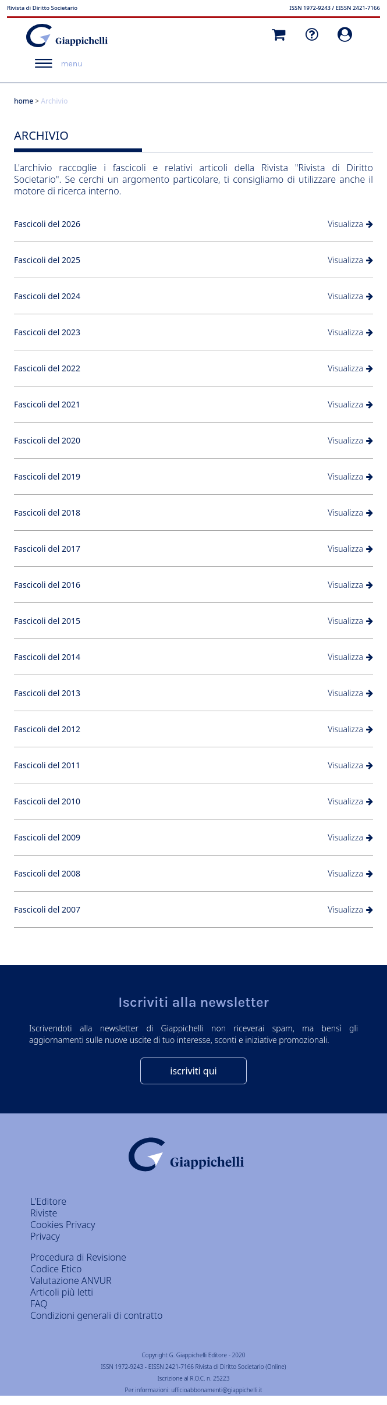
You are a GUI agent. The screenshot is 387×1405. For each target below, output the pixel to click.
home (23, 101)
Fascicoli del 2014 (47, 656)
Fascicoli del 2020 (47, 440)
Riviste (43, 1213)
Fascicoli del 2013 (47, 692)
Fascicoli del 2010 (47, 801)
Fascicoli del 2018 (47, 512)
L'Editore (48, 1201)
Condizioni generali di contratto (96, 1315)
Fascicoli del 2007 (47, 909)
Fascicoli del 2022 (47, 368)
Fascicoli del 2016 (47, 584)
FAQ (38, 1303)
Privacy (45, 1236)
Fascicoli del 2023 (47, 332)
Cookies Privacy (62, 1224)
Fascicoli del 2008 (47, 873)
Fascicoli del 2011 (47, 765)
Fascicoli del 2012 (47, 729)
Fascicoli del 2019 (47, 476)
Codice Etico (55, 1268)
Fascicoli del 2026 (47, 223)
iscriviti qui (193, 1071)
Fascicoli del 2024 (47, 295)
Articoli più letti (61, 1292)
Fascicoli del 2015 (47, 620)
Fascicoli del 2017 (47, 548)
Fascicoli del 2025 (47, 259)
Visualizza (345, 223)
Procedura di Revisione (78, 1257)
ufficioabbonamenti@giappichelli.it (216, 1390)
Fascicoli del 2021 (47, 404)
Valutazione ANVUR (71, 1280)
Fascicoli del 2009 (47, 837)
